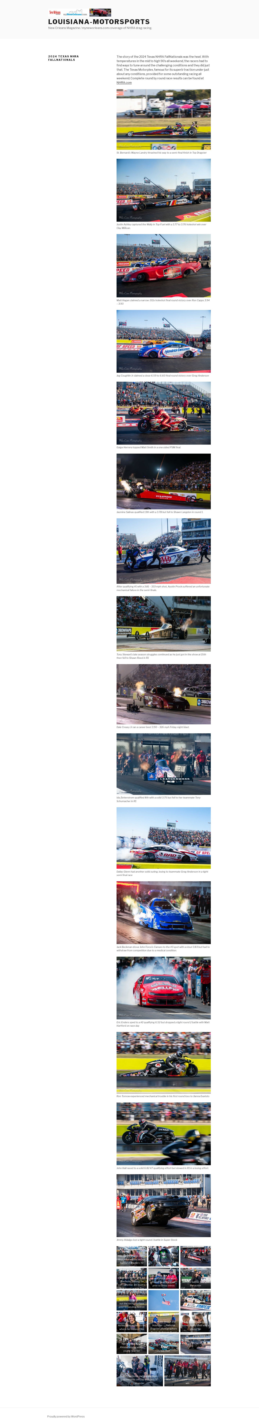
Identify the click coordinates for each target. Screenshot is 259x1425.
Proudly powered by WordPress (66, 1416)
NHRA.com (124, 82)
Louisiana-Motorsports (99, 22)
